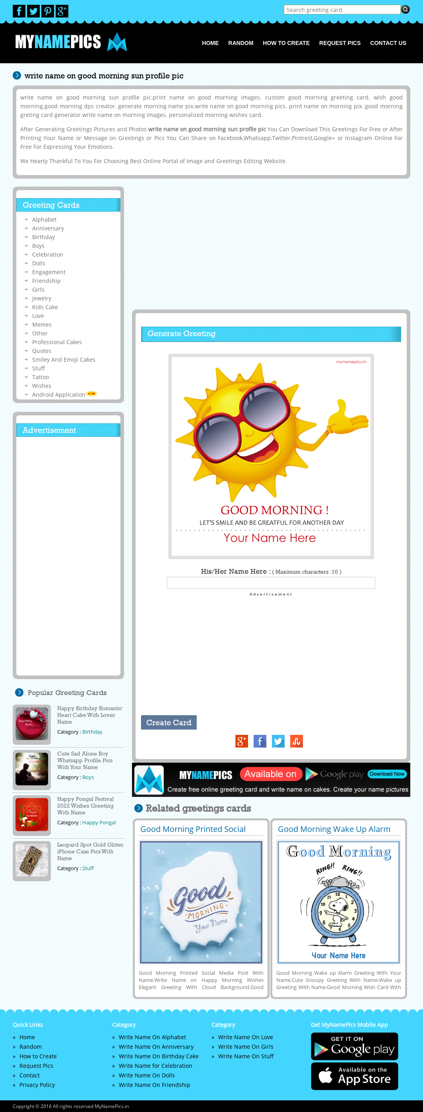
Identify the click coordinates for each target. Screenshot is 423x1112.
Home (210, 43)
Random (240, 43)
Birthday (43, 237)
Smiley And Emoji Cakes (63, 359)
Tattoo (40, 377)
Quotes (41, 350)
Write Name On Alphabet (152, 1037)
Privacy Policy (37, 1085)
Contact (29, 1075)
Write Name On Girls (246, 1046)
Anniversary (48, 228)
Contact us (388, 43)
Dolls (38, 263)
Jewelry (41, 298)
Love (38, 315)
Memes (42, 324)
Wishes (41, 385)
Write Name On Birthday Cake (159, 1056)
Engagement (49, 272)
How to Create (286, 43)
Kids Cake (45, 307)
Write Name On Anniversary (156, 1046)
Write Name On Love (245, 1037)
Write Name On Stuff (246, 1056)
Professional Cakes (57, 342)
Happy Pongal (99, 822)
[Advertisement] (270, 244)
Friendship (46, 280)
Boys (38, 245)
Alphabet (44, 219)
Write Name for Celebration (155, 1065)
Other (40, 333)
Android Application (64, 394)
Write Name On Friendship (154, 1085)
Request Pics (340, 43)
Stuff (38, 368)
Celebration (47, 254)
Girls (38, 289)
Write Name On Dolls (147, 1075)
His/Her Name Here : (271, 571)
